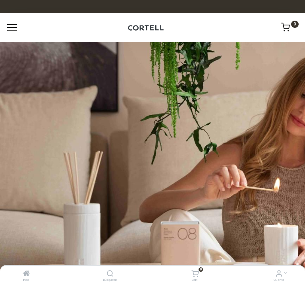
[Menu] (12, 27)
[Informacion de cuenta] (279, 274)
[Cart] (195, 274)
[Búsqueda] (110, 274)
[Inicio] (26, 274)
